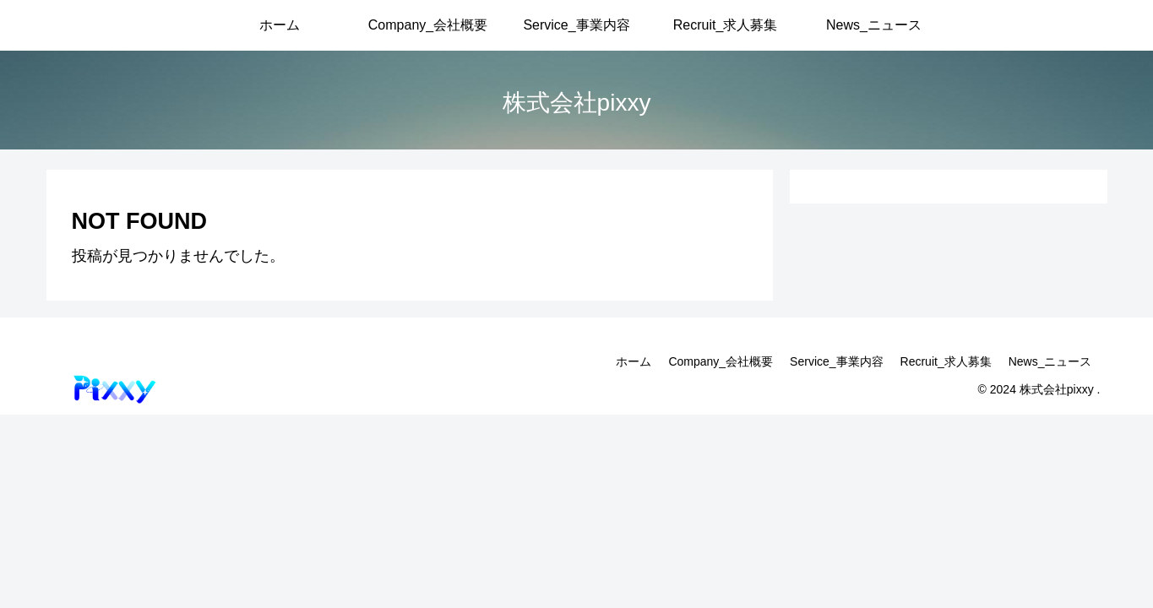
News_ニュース (1050, 361)
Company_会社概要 (720, 361)
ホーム (633, 361)
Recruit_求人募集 (946, 361)
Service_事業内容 (836, 361)
